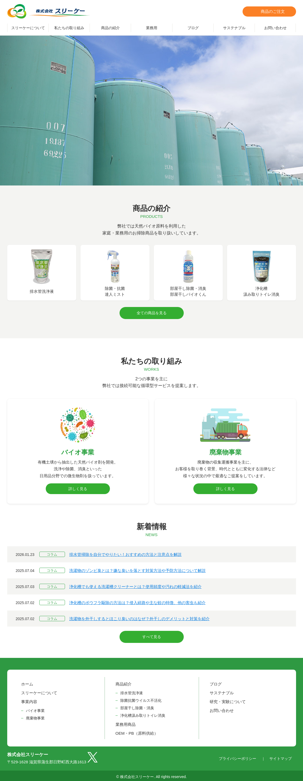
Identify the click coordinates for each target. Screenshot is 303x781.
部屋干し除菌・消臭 (137, 705)
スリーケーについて (28, 28)
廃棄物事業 (35, 716)
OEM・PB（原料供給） (137, 731)
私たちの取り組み (69, 28)
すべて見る (151, 635)
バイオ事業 (35, 708)
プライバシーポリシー (237, 756)
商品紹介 (124, 681)
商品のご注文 (273, 11)
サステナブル (234, 28)
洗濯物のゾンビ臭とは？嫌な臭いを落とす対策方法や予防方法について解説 (137, 569)
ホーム (27, 681)
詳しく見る (77, 488)
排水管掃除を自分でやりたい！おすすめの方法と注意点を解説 (125, 553)
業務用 (151, 28)
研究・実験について (228, 699)
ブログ (193, 28)
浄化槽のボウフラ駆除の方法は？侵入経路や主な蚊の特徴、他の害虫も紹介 (137, 601)
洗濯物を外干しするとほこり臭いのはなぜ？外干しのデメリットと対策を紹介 (139, 617)
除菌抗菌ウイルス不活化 (141, 698)
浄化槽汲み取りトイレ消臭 (142, 713)
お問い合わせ (275, 28)
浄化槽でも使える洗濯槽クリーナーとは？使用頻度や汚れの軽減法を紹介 (135, 585)
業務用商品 (126, 722)
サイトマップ (280, 756)
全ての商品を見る (152, 312)
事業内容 (29, 699)
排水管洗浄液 (131, 690)
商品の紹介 (110, 28)
